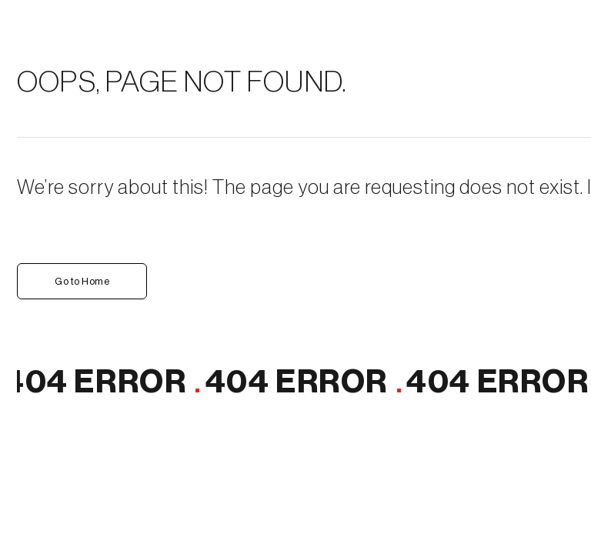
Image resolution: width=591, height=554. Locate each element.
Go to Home (82, 281)
